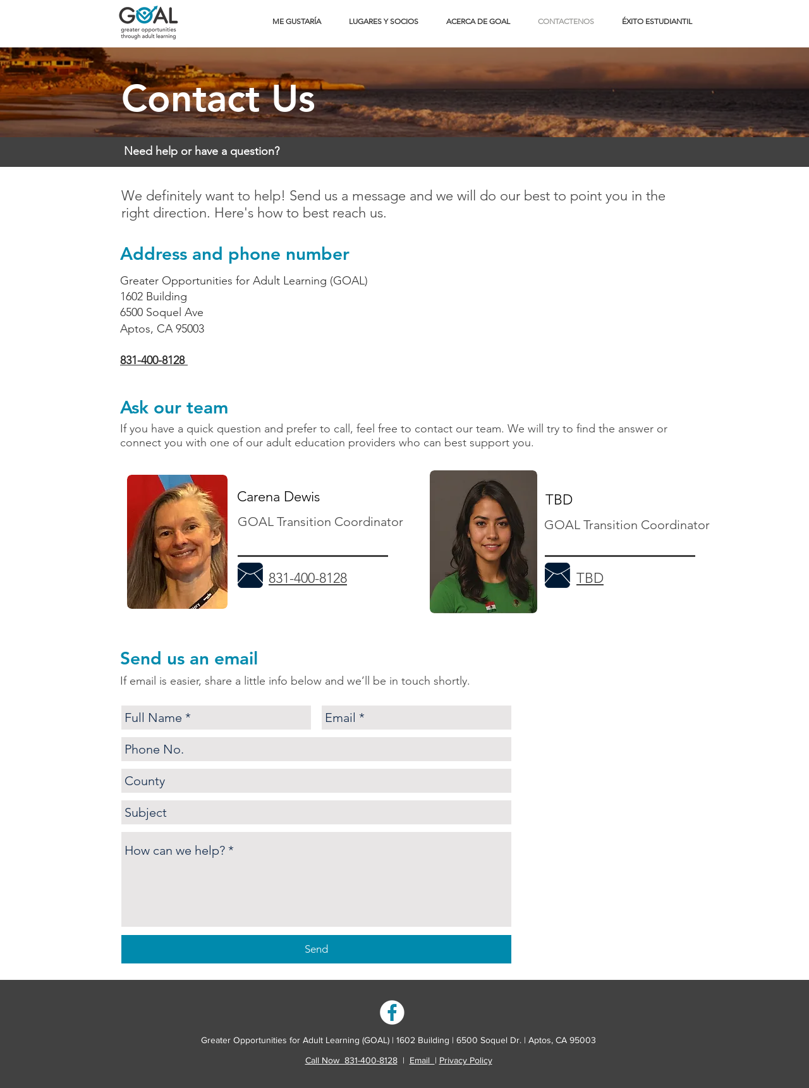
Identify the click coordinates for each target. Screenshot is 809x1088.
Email (422, 1060)
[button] (297, 21)
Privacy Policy (465, 1060)
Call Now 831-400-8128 (351, 1060)
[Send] (316, 949)
